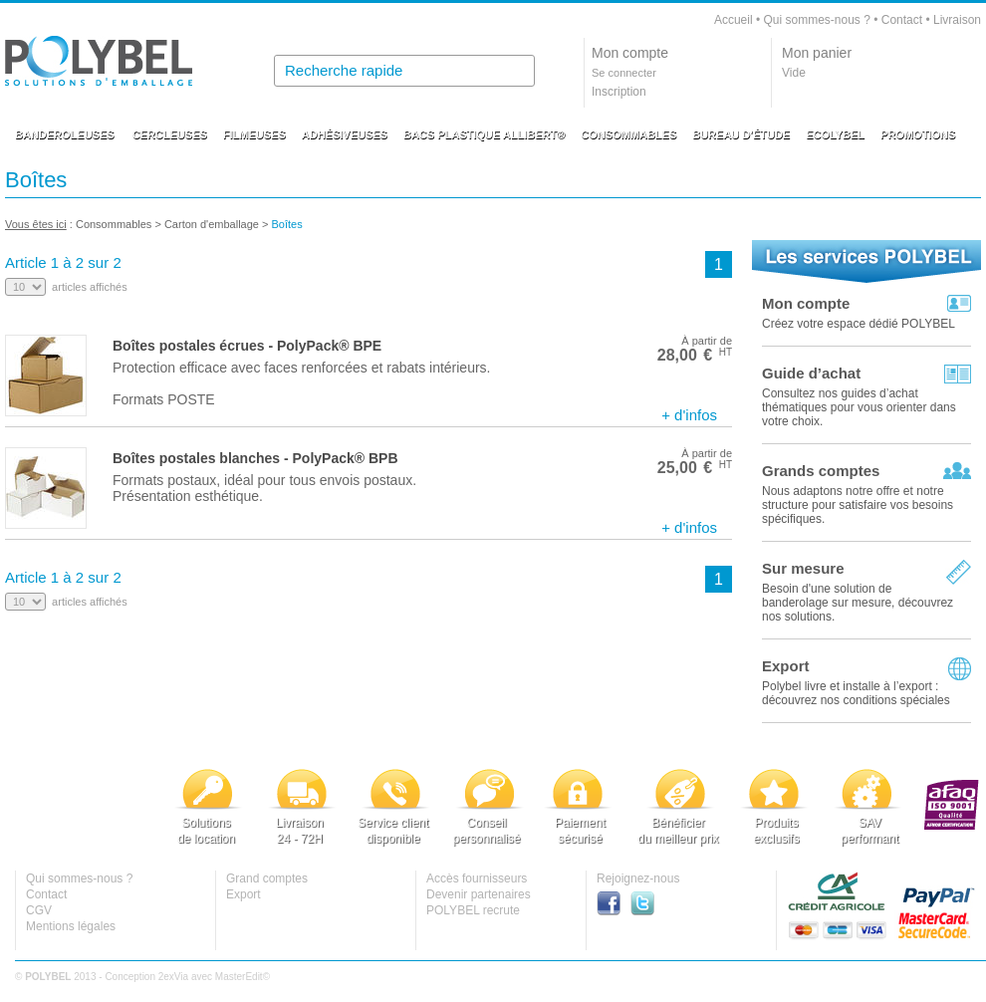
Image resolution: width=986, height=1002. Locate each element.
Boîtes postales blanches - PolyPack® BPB (255, 458)
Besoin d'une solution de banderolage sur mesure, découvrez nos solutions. (857, 603)
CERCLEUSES (169, 134)
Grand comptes (267, 878)
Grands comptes (820, 470)
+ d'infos (689, 414)
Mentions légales (71, 926)
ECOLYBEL (835, 134)
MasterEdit (239, 976)
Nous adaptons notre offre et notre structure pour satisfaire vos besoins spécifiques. (857, 505)
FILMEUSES (254, 134)
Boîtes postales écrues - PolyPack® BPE (247, 346)
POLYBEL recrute (473, 910)
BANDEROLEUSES (65, 134)
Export (786, 665)
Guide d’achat (811, 373)
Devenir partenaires (478, 894)
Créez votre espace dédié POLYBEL (858, 324)
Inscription (619, 92)
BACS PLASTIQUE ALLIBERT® (484, 134)
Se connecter (624, 73)
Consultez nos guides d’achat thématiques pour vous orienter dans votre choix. (859, 407)
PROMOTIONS (917, 134)
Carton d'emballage (211, 224)
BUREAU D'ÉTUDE (741, 134)
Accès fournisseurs (476, 878)
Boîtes (289, 224)
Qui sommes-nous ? (816, 20)
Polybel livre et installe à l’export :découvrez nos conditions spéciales (856, 693)
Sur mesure (803, 568)
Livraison (957, 20)
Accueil (733, 20)
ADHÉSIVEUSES (344, 134)
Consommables (113, 224)
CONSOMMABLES (628, 134)
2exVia (173, 976)
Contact (901, 20)
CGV (39, 910)
